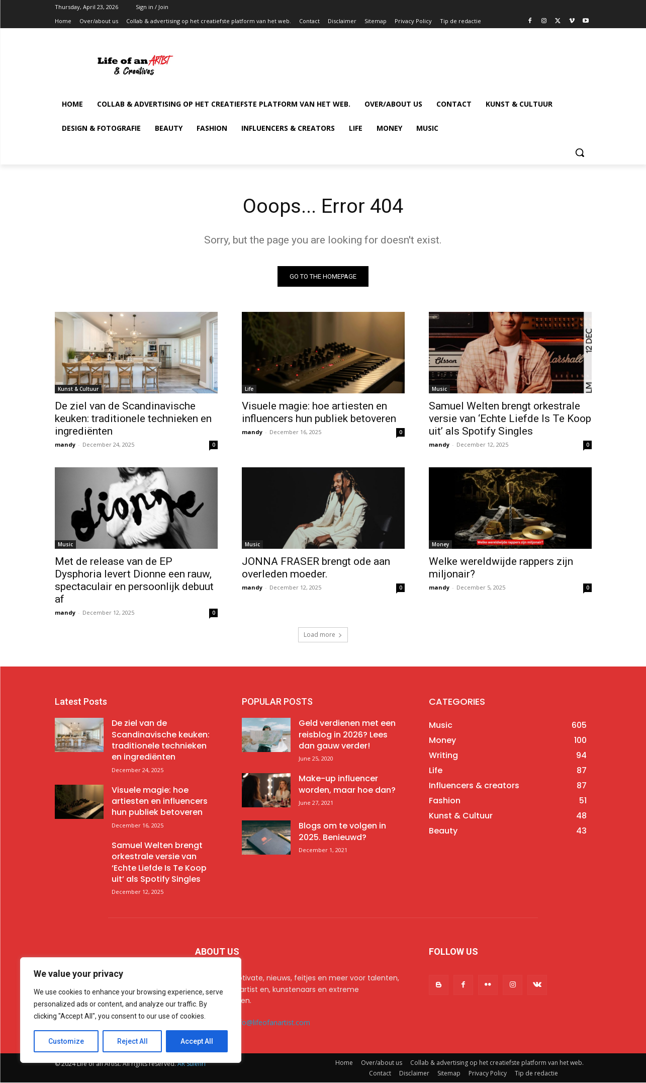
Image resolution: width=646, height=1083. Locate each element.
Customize (66, 1041)
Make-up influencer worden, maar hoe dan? (347, 784)
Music (439, 389)
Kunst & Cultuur (78, 389)
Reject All (132, 1041)
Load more (323, 635)
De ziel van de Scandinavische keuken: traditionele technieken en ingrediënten (133, 419)
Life (249, 389)
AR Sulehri (191, 1064)
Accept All (196, 1041)
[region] (130, 1010)
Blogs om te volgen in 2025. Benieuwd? (342, 831)
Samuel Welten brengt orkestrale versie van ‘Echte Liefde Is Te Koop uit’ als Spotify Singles (510, 419)
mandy (65, 445)
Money (440, 544)
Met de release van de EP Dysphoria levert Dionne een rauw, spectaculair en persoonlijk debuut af (134, 581)
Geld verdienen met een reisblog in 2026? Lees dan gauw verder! (347, 735)
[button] (580, 152)
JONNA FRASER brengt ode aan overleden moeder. (316, 568)
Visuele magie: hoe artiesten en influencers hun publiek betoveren (319, 412)
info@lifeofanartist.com (272, 1023)
